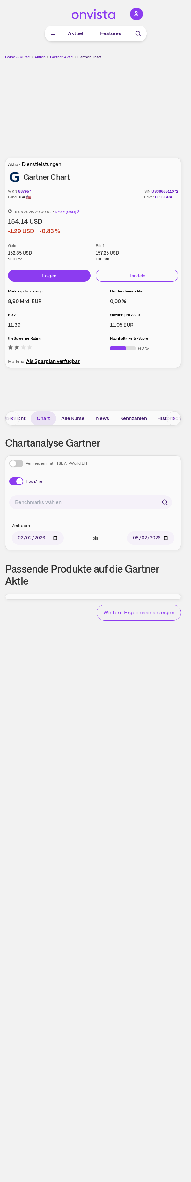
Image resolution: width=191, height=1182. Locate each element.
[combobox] (90, 502)
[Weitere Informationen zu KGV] (14, 324)
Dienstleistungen (41, 164)
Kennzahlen (133, 418)
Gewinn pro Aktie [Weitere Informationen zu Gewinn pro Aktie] (125, 314)
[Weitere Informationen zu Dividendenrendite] (118, 301)
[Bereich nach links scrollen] (12, 418)
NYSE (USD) (68, 211)
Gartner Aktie (61, 57)
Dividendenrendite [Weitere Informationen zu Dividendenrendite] (126, 291)
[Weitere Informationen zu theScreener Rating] (20, 348)
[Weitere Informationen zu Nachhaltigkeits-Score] (129, 348)
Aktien (40, 57)
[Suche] (138, 33)
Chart (43, 418)
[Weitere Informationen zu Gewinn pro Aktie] (122, 324)
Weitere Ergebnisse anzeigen (138, 612)
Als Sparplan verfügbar (53, 361)
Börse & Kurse (17, 57)
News (102, 418)
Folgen (49, 275)
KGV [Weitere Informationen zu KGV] (12, 314)
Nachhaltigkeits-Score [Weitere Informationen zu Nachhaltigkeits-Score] (129, 338)
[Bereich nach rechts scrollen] (174, 418)
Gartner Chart (89, 57)
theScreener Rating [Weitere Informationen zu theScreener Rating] (24, 338)
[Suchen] (164, 502)
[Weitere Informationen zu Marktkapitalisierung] (25, 301)
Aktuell (76, 33)
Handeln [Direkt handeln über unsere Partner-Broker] (136, 275)
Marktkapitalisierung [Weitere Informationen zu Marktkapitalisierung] (25, 291)
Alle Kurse (72, 418)
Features (110, 33)
